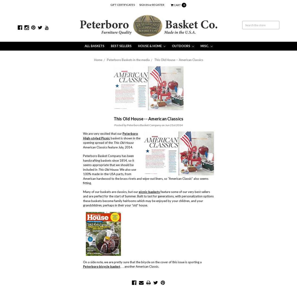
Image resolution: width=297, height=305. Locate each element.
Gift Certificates (122, 4)
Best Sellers (121, 46)
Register (158, 4)
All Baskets (94, 46)
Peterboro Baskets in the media (128, 60)
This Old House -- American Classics (178, 60)
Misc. (206, 46)
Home (98, 60)
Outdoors (183, 46)
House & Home (151, 46)
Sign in (144, 4)
